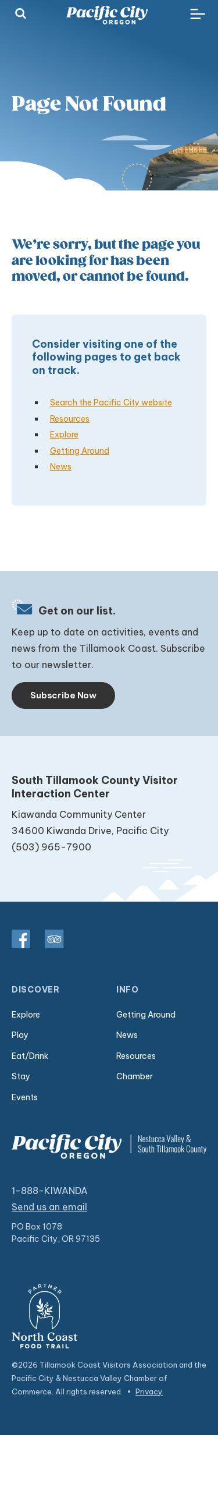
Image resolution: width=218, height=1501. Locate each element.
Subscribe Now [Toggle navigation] (63, 695)
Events (25, 1097)
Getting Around (79, 451)
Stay (21, 1076)
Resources (70, 419)
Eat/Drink (30, 1056)
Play (20, 1035)
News (61, 466)
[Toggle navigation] (197, 14)
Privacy (149, 1391)
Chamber (134, 1076)
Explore (64, 434)
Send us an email (49, 1207)
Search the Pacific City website (111, 402)
